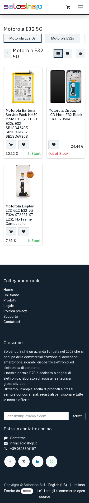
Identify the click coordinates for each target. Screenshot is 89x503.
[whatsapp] (51, 461)
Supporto (11, 316)
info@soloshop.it (23, 443)
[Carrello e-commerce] (68, 7)
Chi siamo (11, 295)
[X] (24, 461)
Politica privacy (15, 311)
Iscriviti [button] (76, 416)
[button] (11, 144)
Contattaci (12, 322)
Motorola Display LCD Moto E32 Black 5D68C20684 (65, 114)
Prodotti (10, 300)
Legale (9, 306)
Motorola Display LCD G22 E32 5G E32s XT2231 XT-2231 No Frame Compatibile (20, 215)
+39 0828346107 (23, 449)
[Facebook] (10, 461)
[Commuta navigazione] (80, 7)
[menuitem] (57, 485)
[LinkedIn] (37, 461)
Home (8, 289)
